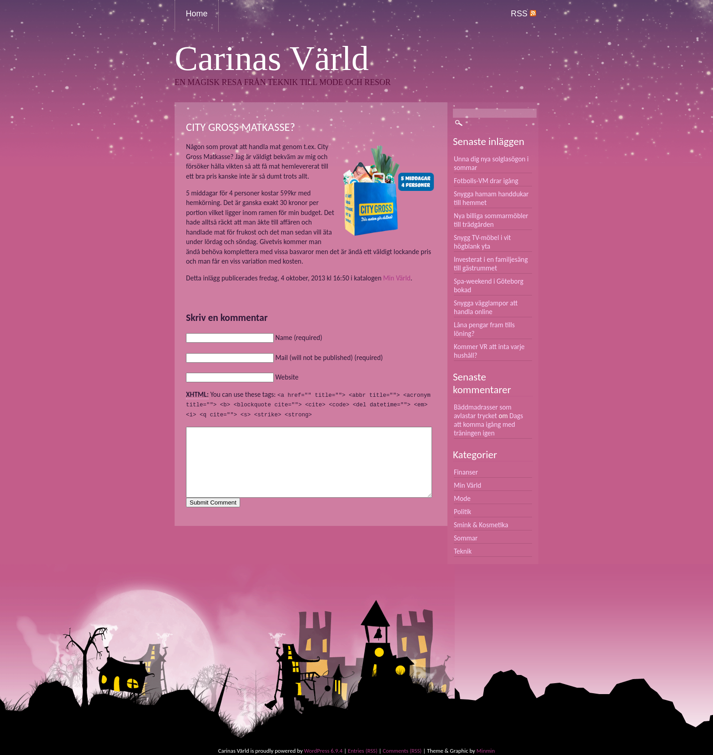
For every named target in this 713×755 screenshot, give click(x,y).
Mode (462, 498)
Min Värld (396, 278)
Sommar (465, 538)
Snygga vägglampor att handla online (486, 307)
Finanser (466, 472)
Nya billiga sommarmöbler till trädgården (491, 220)
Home (197, 13)
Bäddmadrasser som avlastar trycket (483, 411)
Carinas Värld (272, 58)
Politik (462, 511)
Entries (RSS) (362, 750)
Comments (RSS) (402, 750)
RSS (523, 13)
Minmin (486, 750)
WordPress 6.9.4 (323, 750)
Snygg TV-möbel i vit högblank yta (482, 241)
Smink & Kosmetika (481, 524)
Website (286, 377)
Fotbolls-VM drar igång (486, 180)
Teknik (463, 551)
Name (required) (298, 337)
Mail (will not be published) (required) (328, 357)
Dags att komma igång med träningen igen (488, 424)
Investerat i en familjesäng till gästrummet (491, 263)
